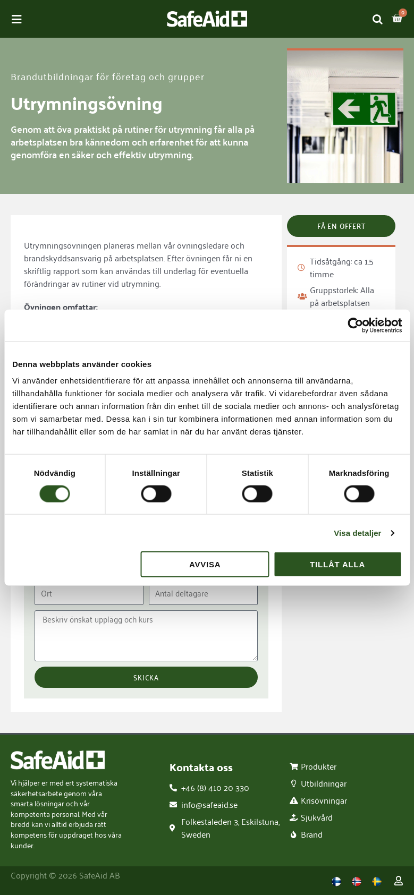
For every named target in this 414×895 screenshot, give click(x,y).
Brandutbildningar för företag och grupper (108, 76)
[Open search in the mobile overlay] (378, 19)
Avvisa (205, 564)
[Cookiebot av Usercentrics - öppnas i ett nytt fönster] (355, 325)
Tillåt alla (337, 564)
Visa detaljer (357, 532)
